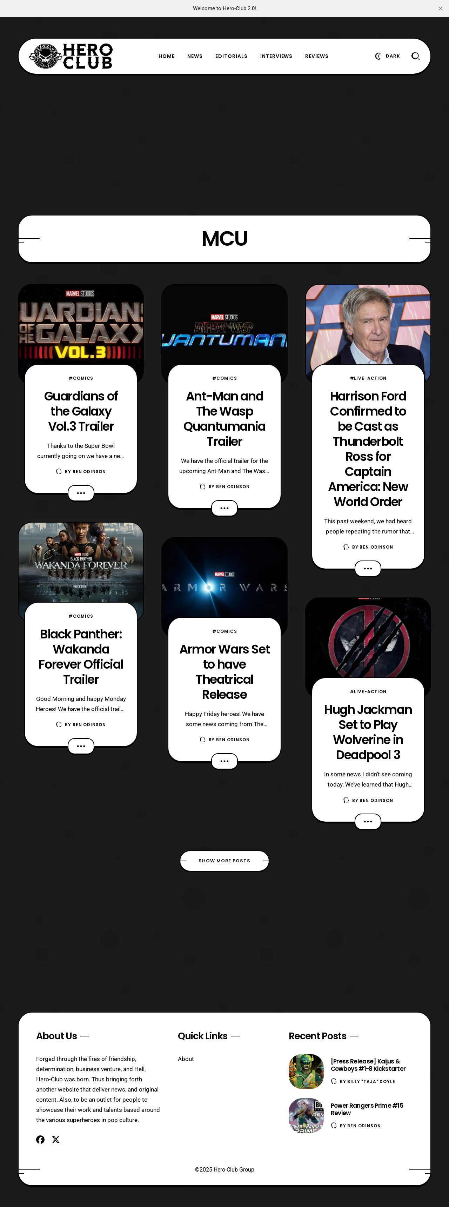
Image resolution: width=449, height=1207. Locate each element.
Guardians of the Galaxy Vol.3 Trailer (81, 411)
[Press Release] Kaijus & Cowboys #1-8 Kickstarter (368, 1065)
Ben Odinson (89, 472)
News (195, 56)
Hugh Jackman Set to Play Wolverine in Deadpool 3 (368, 732)
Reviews (317, 56)
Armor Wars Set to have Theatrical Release (224, 672)
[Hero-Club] (71, 56)
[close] (440, 8)
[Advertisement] (224, 144)
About (186, 1058)
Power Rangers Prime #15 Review (367, 1109)
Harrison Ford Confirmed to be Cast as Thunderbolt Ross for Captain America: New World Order (368, 448)
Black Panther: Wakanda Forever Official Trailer (81, 656)
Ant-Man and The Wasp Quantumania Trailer (224, 418)
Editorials (231, 56)
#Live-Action (368, 378)
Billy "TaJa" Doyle (371, 1082)
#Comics (80, 378)
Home (167, 56)
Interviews (276, 56)
